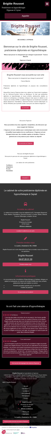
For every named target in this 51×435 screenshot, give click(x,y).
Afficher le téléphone (25, 226)
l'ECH (17, 430)
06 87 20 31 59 (25, 259)
